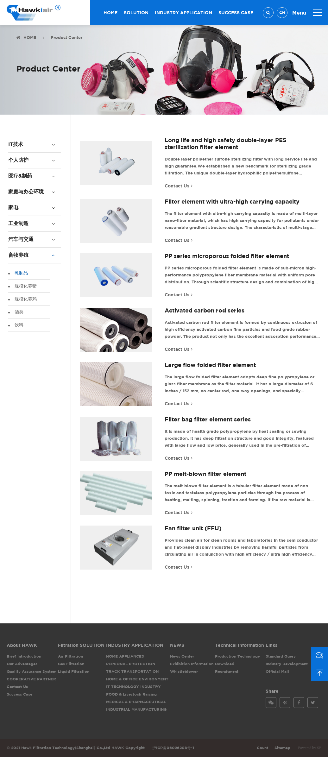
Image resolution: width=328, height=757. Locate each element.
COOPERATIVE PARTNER (31, 679)
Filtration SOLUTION (81, 645)
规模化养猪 (25, 285)
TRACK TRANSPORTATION (132, 671)
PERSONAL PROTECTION (130, 663)
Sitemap (282, 747)
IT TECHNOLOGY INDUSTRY (133, 686)
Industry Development (287, 663)
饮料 (18, 324)
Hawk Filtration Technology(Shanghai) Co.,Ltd (30, 13)
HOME (110, 12)
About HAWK (22, 645)
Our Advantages (22, 663)
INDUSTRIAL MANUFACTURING (136, 709)
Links (271, 645)
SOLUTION (136, 12)
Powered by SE (309, 748)
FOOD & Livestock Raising (131, 694)
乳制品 (21, 272)
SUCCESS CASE (235, 12)
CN (282, 12)
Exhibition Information (191, 663)
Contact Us (17, 686)
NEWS (177, 645)
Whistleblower (184, 671)
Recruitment (226, 671)
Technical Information (239, 645)
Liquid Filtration (73, 671)
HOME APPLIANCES (125, 656)
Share (272, 691)
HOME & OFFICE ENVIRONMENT (137, 679)
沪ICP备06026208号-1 (173, 747)
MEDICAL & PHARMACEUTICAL (136, 701)
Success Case (19, 694)
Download (224, 663)
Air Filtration (70, 656)
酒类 (18, 311)
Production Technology (237, 656)
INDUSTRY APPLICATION (183, 12)
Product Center (66, 37)
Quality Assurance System (31, 671)
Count (262, 747)
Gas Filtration (71, 663)
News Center (182, 656)
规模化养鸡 (25, 298)
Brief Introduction (24, 656)
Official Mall (277, 671)
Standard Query (281, 656)
